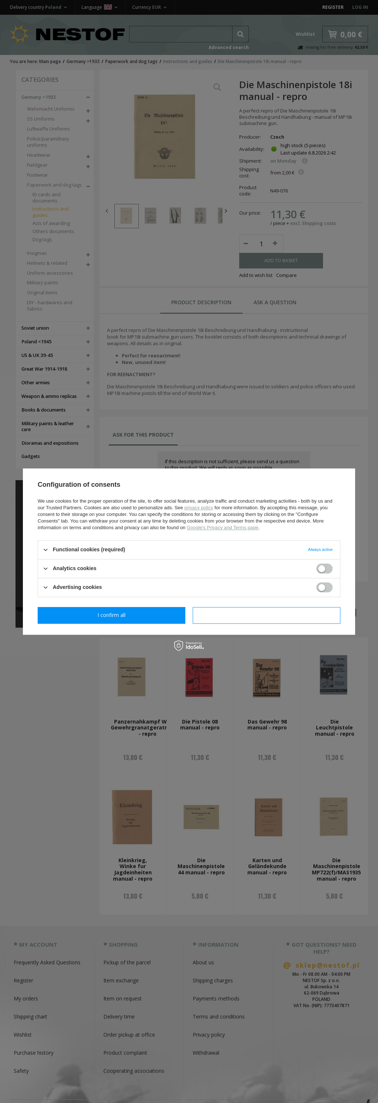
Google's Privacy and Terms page (222, 527)
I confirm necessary (111, 614)
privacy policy (198, 507)
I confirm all (266, 614)
